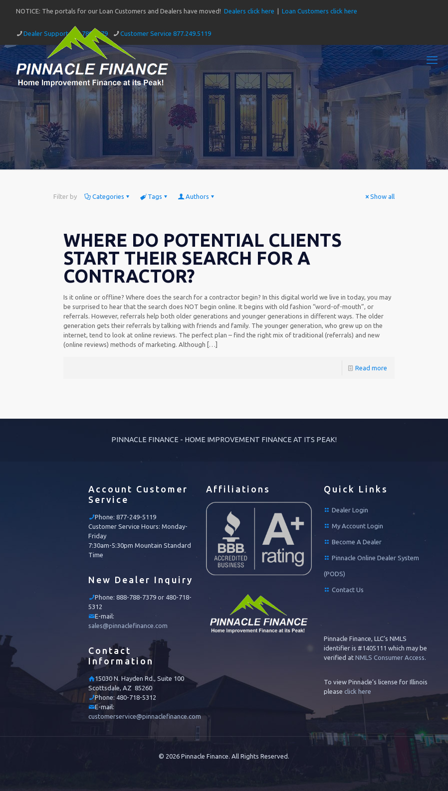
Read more (371, 367)
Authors (197, 196)
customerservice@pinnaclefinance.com (144, 716)
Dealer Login (350, 509)
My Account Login (357, 525)
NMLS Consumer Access (390, 657)
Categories (107, 196)
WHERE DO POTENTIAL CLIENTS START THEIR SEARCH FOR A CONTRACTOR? (202, 258)
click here (357, 691)
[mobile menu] (432, 59)
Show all (379, 196)
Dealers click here (249, 10)
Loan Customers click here (319, 10)
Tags (154, 196)
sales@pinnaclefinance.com (128, 625)
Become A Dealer (357, 541)
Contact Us (348, 589)
